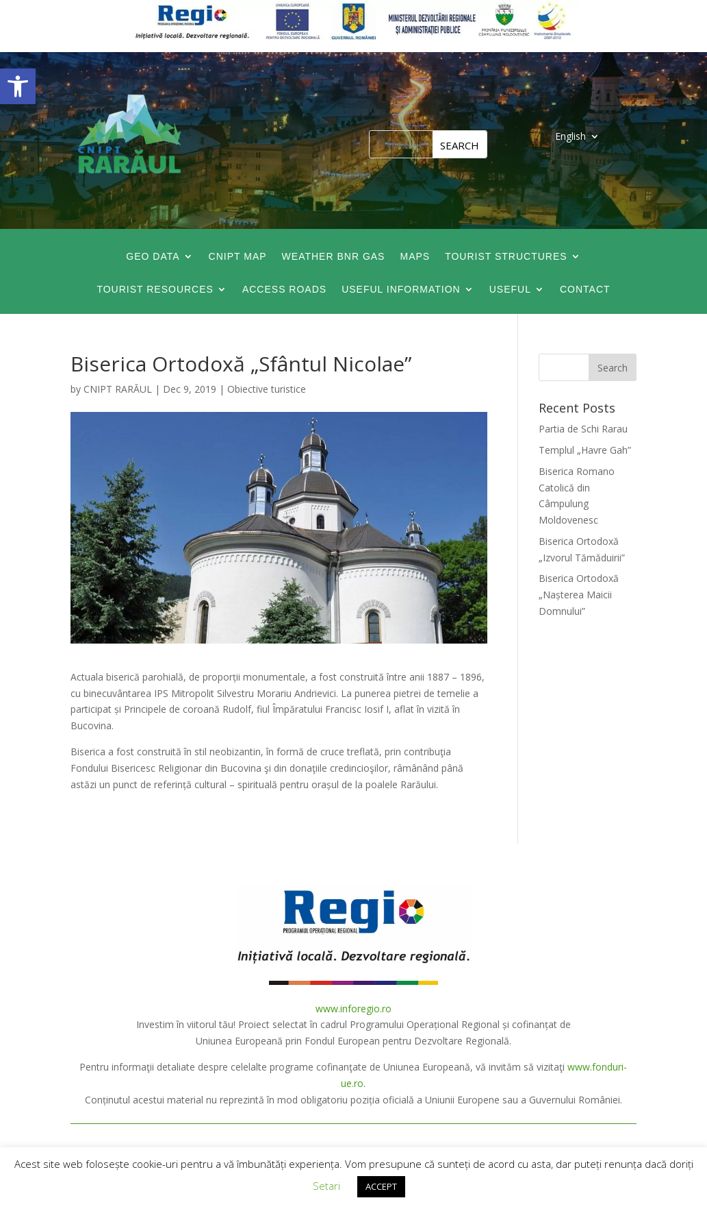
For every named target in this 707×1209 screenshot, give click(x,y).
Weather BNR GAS (333, 257)
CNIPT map (238, 257)
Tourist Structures (506, 257)
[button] (18, 86)
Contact (585, 289)
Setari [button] (326, 1186)
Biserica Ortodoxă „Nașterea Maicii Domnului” (579, 595)
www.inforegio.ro (353, 1008)
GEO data (152, 257)
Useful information (401, 289)
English (570, 137)
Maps (415, 257)
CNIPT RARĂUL (117, 388)
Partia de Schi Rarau (583, 428)
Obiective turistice (266, 388)
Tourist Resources (155, 289)
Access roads (284, 289)
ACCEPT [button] (381, 1186)
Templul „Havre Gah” (585, 449)
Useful (510, 289)
